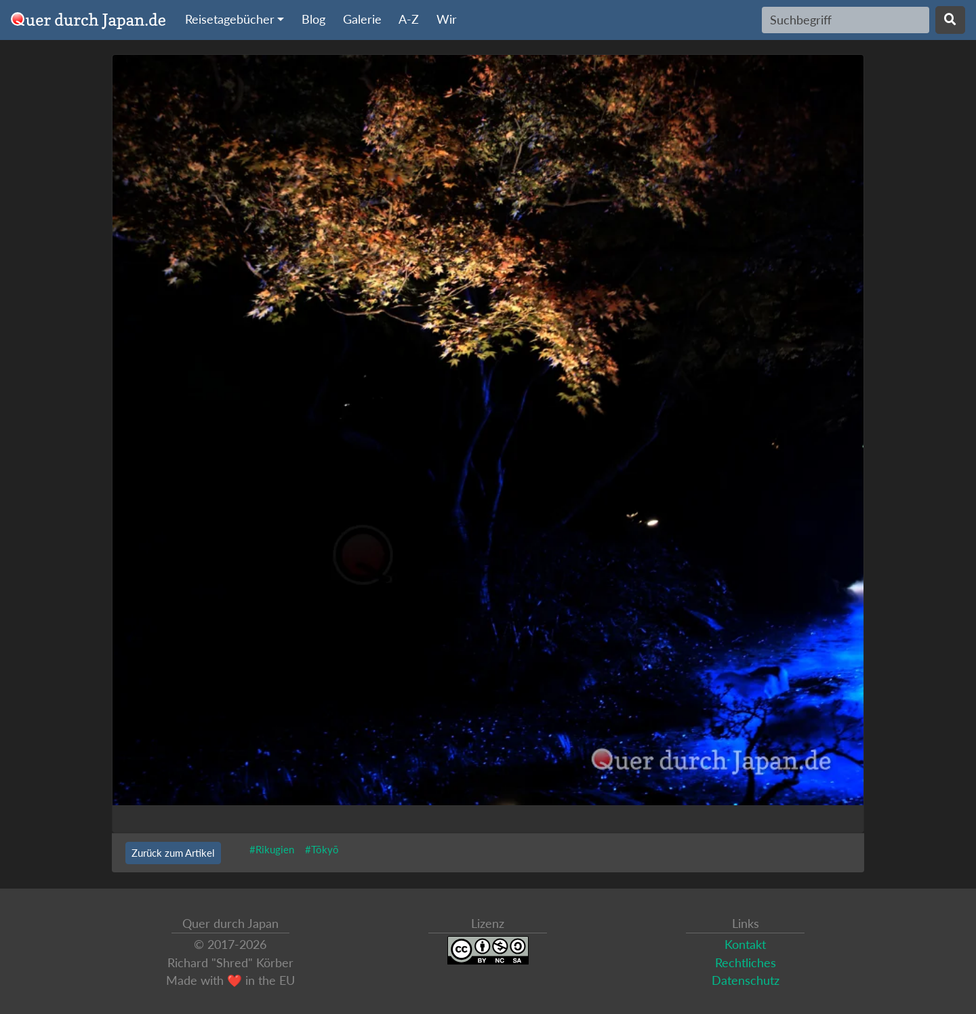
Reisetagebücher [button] (229, 19)
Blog (313, 19)
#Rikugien (271, 849)
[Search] (845, 19)
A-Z (409, 19)
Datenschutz (745, 980)
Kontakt (745, 944)
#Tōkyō (322, 849)
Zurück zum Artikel (173, 853)
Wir (446, 19)
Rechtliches (745, 963)
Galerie (362, 19)
